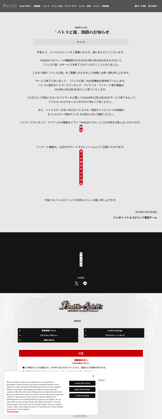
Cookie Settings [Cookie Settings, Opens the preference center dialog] (82, 395)
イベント (96, 6)
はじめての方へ (25, 6)
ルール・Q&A (57, 6)
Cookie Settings (56, 309)
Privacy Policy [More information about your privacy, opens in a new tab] (13, 411)
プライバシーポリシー (82, 309)
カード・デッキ (70, 6)
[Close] (93, 376)
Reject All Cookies (82, 389)
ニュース (46, 6)
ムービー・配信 (84, 6)
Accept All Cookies (82, 383)
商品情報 (37, 6)
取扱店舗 (105, 6)
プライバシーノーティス (107, 309)
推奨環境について (31, 309)
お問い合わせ (133, 309)
